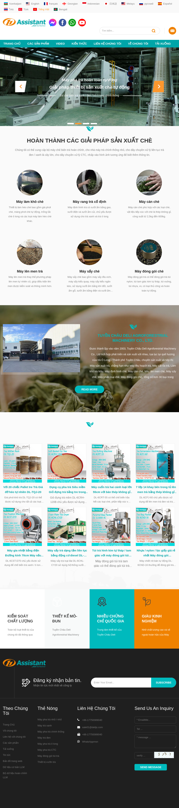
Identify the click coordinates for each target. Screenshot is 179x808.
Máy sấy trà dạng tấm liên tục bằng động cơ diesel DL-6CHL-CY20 (67, 555)
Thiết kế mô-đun (64, 621)
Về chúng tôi (138, 43)
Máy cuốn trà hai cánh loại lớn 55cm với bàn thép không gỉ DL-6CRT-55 (111, 491)
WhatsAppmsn (90, 744)
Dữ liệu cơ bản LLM (13, 769)
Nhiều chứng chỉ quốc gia (110, 621)
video (60, 43)
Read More (89, 389)
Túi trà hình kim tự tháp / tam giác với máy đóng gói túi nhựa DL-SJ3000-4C (111, 555)
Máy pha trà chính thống (51, 734)
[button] (21, 86)
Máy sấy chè (89, 271)
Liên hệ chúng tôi (107, 43)
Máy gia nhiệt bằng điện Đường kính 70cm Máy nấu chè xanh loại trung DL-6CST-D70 (23, 555)
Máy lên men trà (30, 271)
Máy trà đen (44, 740)
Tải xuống (163, 43)
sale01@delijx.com (92, 729)
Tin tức (6, 757)
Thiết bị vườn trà (47, 764)
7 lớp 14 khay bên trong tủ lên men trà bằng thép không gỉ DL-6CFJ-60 (156, 491)
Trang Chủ (11, 43)
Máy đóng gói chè (149, 271)
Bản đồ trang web (12, 763)
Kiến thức (79, 43)
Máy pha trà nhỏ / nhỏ (50, 722)
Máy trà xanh (45, 728)
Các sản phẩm (38, 43)
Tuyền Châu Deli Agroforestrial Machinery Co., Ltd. (133, 338)
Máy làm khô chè (29, 202)
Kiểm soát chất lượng (20, 621)
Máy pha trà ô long (48, 746)
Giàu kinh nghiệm (152, 621)
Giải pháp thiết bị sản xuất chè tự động (89, 87)
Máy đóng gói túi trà (48, 758)
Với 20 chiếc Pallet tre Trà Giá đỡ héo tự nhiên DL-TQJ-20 (23, 491)
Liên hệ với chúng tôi (14, 739)
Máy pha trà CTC (47, 752)
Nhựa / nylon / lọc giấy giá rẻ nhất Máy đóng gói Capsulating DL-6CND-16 (156, 555)
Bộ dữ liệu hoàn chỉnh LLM (15, 777)
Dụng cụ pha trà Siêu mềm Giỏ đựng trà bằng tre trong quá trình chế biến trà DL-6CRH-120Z (67, 491)
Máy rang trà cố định (89, 202)
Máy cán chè (149, 202)
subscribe (163, 685)
